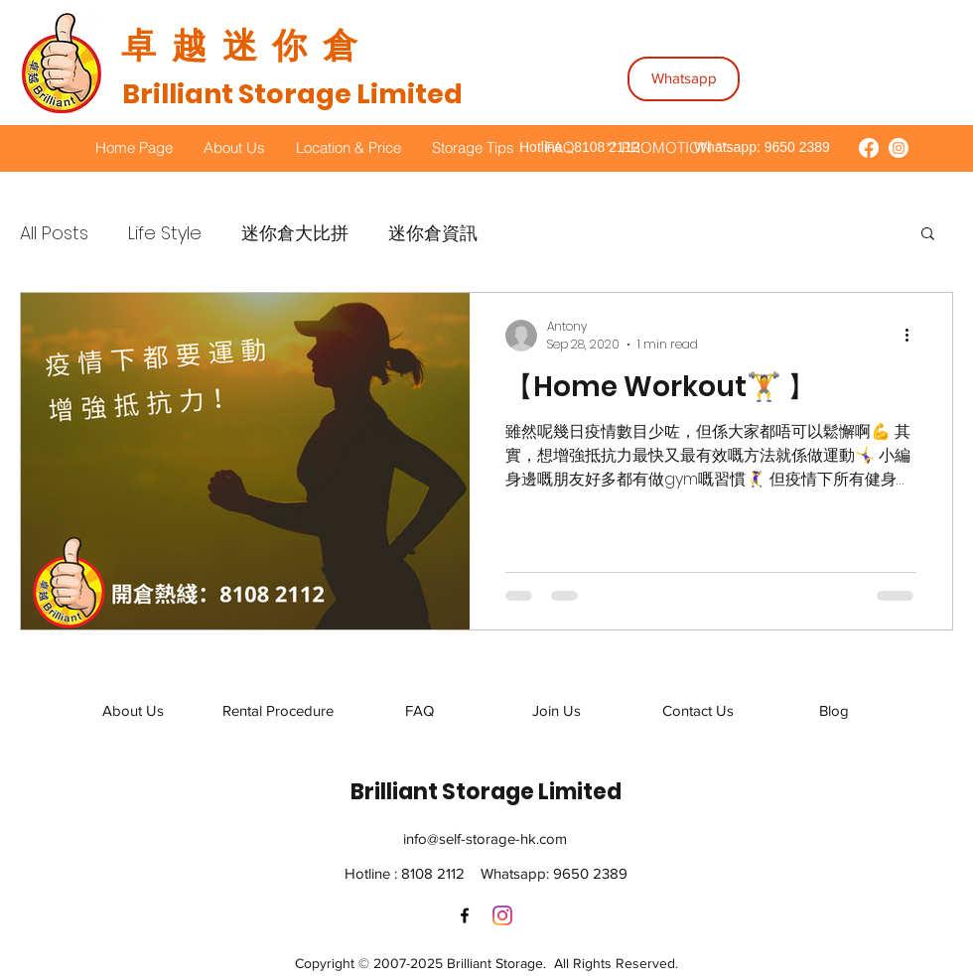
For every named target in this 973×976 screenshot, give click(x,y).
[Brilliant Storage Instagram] (898, 148)
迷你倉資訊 (433, 232)
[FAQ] (418, 711)
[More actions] (913, 336)
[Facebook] (465, 915)
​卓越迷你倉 (247, 45)
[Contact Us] (697, 711)
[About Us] (133, 711)
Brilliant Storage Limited (292, 93)
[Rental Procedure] (278, 711)
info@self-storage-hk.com (485, 838)
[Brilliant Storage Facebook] (869, 148)
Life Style (165, 232)
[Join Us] (556, 711)
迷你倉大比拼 (294, 232)
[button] (927, 234)
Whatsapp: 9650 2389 (760, 147)
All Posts (54, 232)
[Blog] (834, 711)
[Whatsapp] (683, 79)
